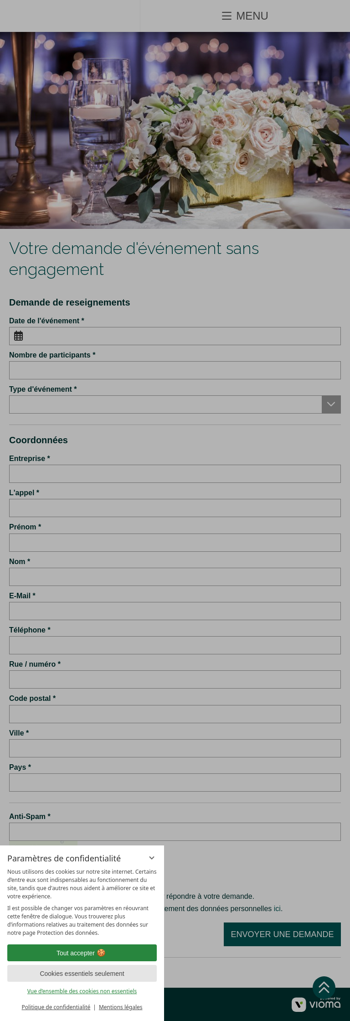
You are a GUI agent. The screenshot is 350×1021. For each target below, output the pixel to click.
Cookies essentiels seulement (82, 973)
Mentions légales (121, 1007)
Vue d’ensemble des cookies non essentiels (82, 991)
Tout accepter (82, 953)
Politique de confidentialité (55, 1007)
